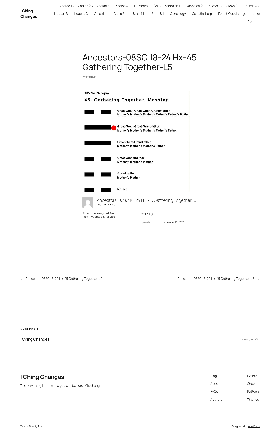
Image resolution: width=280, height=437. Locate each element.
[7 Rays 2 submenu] (239, 6)
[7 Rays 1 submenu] (221, 6)
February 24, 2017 (250, 339)
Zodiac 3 (103, 6)
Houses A (250, 6)
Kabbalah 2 (194, 6)
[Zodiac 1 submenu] (74, 6)
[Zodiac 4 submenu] (130, 6)
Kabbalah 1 (172, 6)
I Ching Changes (28, 13)
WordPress (254, 426)
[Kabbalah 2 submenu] (204, 6)
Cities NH (100, 13)
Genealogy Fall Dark (103, 213)
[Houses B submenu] (70, 14)
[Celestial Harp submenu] (214, 14)
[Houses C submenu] (90, 14)
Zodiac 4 (121, 6)
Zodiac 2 (84, 6)
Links (256, 13)
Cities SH (120, 13)
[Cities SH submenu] (128, 14)
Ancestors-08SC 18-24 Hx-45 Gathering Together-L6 (216, 278)
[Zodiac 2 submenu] (92, 6)
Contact (254, 21)
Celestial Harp (202, 13)
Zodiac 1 (66, 6)
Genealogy (178, 13)
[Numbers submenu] (149, 6)
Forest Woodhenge (232, 13)
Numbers (140, 6)
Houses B (61, 13)
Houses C (81, 13)
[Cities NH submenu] (109, 14)
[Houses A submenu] (259, 6)
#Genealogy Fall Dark (103, 216)
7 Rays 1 (214, 6)
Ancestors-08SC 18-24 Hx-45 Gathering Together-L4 (64, 278)
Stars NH (139, 13)
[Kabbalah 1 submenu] (182, 6)
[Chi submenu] (160, 6)
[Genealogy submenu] (188, 14)
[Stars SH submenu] (166, 14)
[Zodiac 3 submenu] (111, 6)
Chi (156, 6)
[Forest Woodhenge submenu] (248, 14)
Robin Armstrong (106, 204)
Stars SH (157, 13)
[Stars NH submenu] (147, 14)
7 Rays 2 (231, 6)
